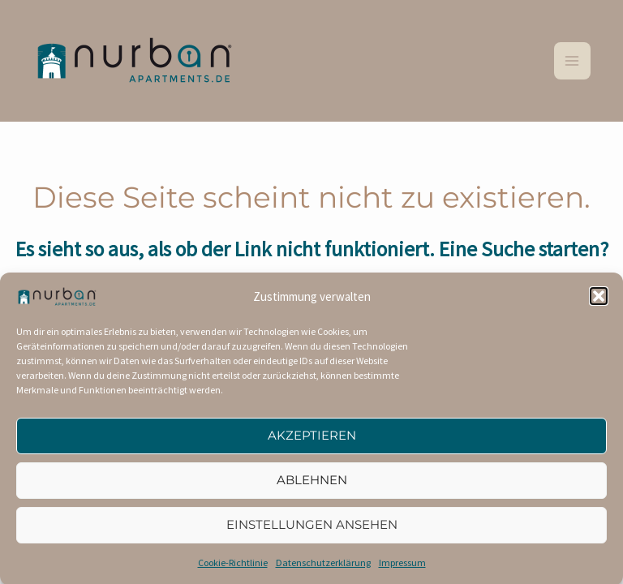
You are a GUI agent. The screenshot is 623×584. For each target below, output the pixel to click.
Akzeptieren (312, 442)
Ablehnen (312, 487)
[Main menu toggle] (572, 60)
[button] (599, 303)
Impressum (402, 569)
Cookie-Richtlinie (233, 569)
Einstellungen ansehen (311, 531)
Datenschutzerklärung (323, 569)
